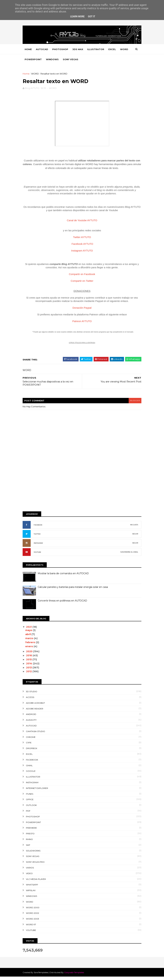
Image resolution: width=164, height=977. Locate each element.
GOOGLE (31, 771)
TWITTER (38, 534)
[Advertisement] (82, 483)
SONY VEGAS (83, 59)
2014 (30, 663)
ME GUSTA (133, 525)
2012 (30, 671)
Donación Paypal (82, 308)
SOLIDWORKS (34, 851)
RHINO (30, 839)
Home (29, 49)
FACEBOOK (39, 525)
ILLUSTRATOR (96, 49)
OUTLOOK (32, 805)
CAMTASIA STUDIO (36, 731)
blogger (134, 401)
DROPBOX (32, 749)
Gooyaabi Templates (75, 972)
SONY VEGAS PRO (36, 862)
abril (29, 634)
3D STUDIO (32, 692)
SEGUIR (134, 534)
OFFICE (30, 800)
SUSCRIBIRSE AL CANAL (128, 552)
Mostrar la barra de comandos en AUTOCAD (64, 573)
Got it (91, 16)
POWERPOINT (46, 59)
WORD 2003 (33, 919)
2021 (30, 627)
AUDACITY (32, 720)
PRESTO (31, 834)
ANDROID (32, 714)
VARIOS (31, 868)
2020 (30, 651)
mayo (30, 630)
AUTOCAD (43, 49)
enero (30, 646)
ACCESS (31, 697)
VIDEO (30, 873)
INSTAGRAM (39, 543)
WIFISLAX (31, 891)
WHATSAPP (33, 885)
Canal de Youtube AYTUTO (82, 220)
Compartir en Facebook (82, 274)
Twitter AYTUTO (82, 237)
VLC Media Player (37, 879)
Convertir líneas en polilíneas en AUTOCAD (63, 601)
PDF (29, 811)
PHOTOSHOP (61, 49)
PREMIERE (32, 828)
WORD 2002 (33, 913)
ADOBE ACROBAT (36, 703)
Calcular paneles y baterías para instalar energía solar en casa (74, 587)
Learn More (77, 16)
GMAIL (30, 766)
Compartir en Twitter (82, 281)
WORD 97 (32, 925)
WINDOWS (65, 59)
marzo (30, 638)
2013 (30, 667)
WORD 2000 (33, 908)
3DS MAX (78, 49)
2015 (30, 659)
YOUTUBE (38, 553)
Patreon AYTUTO (82, 321)
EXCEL (113, 49)
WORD (29, 59)
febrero (31, 642)
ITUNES (30, 794)
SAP (29, 845)
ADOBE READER (35, 709)
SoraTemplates (42, 972)
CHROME (31, 737)
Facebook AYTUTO (82, 244)
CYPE (29, 743)
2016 (30, 655)
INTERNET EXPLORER (38, 788)
